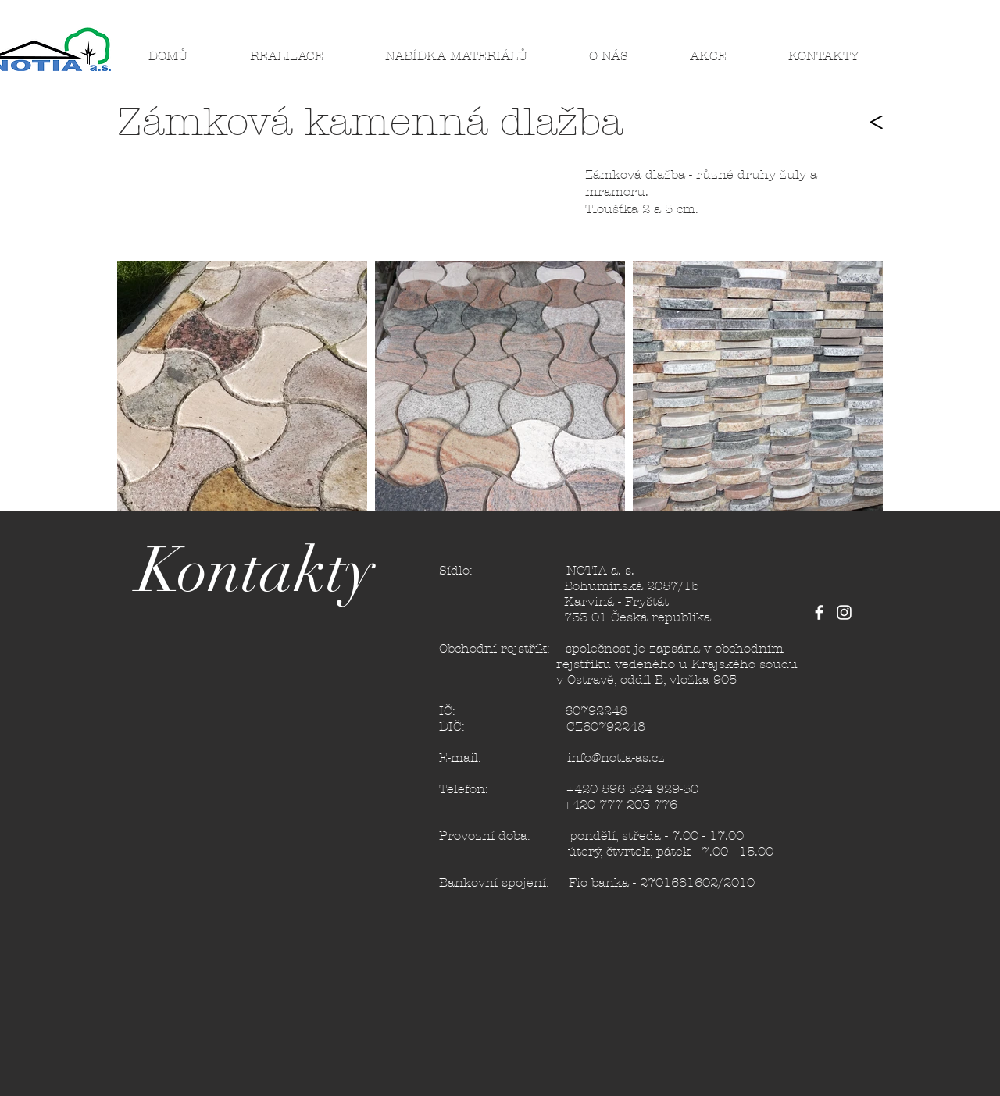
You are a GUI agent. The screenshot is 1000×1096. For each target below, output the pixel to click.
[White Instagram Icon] (844, 612)
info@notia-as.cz (616, 757)
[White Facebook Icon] (819, 612)
